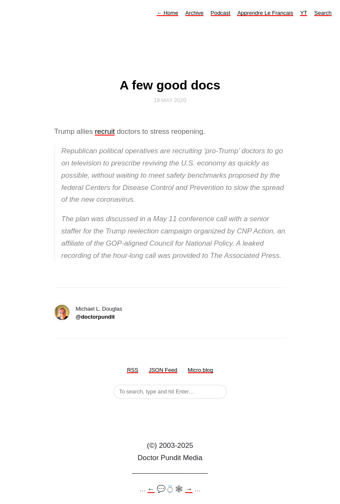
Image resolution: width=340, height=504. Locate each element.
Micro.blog (200, 370)
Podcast (220, 13)
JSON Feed (163, 370)
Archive (194, 13)
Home (167, 13)
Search (323, 13)
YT (303, 13)
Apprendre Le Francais (265, 13)
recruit (105, 131)
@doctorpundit (95, 317)
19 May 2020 (170, 100)
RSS (132, 370)
